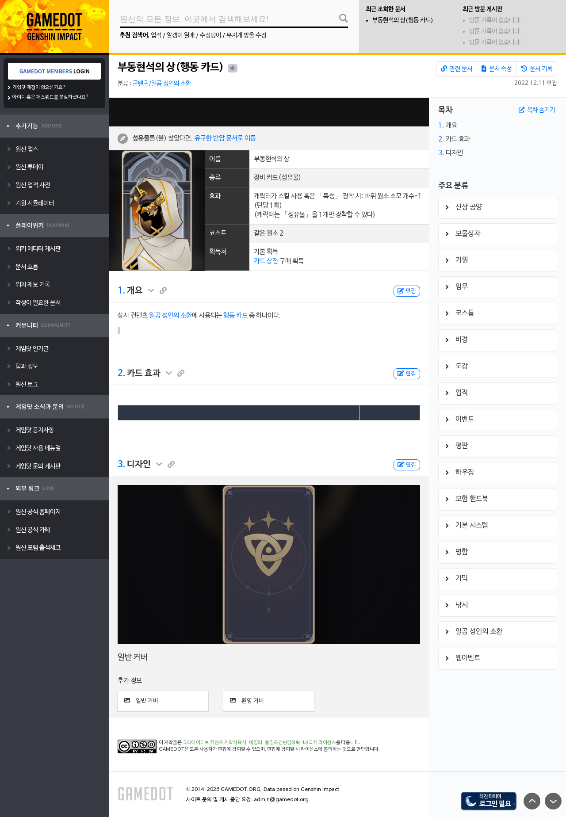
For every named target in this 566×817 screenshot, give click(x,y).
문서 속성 (497, 69)
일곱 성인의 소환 (170, 315)
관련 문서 (456, 69)
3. (121, 465)
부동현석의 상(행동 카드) (402, 20)
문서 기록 (536, 69)
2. (121, 373)
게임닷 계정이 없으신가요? (39, 87)
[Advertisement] (269, 112)
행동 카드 (235, 315)
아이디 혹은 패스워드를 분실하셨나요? (50, 97)
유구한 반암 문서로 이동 (225, 138)
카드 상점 (266, 261)
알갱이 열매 (181, 35)
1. (121, 291)
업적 (156, 35)
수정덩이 (210, 35)
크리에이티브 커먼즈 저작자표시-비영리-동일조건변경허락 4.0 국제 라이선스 (259, 742)
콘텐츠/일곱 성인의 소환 (162, 83)
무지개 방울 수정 (246, 35)
